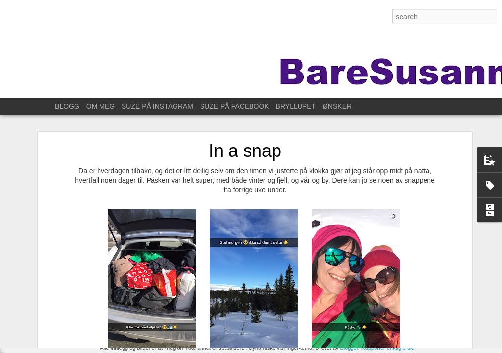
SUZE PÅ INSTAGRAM (157, 106)
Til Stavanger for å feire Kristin (63, 331)
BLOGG (67, 106)
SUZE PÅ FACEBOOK (234, 106)
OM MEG (100, 106)
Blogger (349, 348)
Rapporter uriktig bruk (387, 348)
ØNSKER (337, 106)
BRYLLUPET (296, 106)
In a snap (245, 123)
